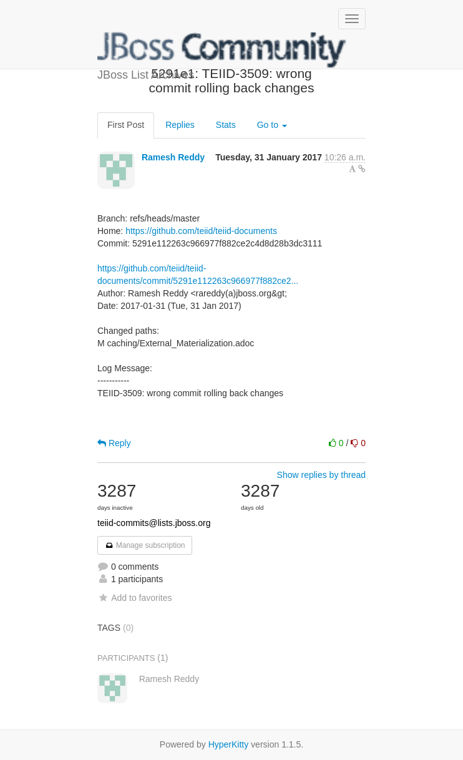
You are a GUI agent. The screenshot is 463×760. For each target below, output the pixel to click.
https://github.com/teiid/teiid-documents (201, 231)
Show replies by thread (321, 475)
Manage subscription (144, 545)
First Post (125, 125)
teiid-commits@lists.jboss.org (153, 523)
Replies (180, 125)
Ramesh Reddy (173, 157)
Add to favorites (134, 598)
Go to (272, 125)
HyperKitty (228, 744)
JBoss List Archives (222, 50)
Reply (114, 443)
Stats (226, 125)
